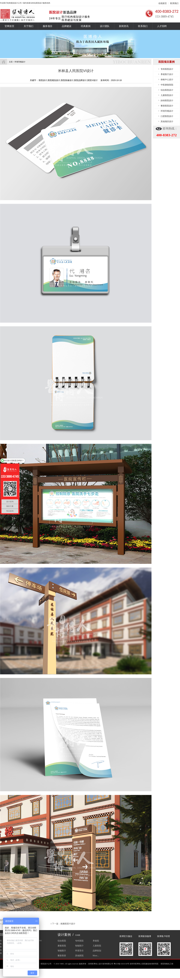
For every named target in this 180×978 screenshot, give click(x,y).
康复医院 (62, 946)
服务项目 (47, 26)
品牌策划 (97, 951)
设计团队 (105, 26)
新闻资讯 (124, 26)
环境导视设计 (167, 111)
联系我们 (174, 3)
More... (96, 955)
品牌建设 (66, 26)
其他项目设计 (167, 121)
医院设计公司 (46, 964)
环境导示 (79, 951)
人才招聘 (162, 26)
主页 (11, 62)
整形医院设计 (167, 106)
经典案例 (85, 26)
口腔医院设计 (167, 116)
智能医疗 (79, 946)
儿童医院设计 (167, 95)
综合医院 (62, 941)
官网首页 (9, 26)
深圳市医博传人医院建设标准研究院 (144, 964)
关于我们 (28, 26)
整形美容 (62, 955)
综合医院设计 (167, 90)
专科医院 (79, 941)
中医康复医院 (167, 85)
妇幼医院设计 (167, 100)
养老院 (96, 941)
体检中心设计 (167, 79)
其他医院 (79, 955)
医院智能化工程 (167, 964)
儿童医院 (97, 946)
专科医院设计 (167, 69)
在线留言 (162, 3)
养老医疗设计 (167, 74)
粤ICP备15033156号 (121, 964)
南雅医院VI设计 (67, 924)
